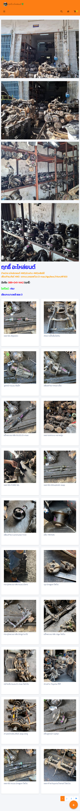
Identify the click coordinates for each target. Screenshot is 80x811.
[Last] (76, 798)
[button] (4, 11)
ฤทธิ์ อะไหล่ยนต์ (13, 4)
